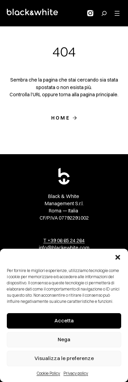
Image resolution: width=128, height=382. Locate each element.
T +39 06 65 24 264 (64, 240)
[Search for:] (104, 13)
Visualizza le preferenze (64, 358)
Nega (64, 339)
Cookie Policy (48, 373)
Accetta (64, 320)
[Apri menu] (117, 13)
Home (60, 118)
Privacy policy (75, 373)
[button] (117, 257)
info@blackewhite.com (64, 248)
